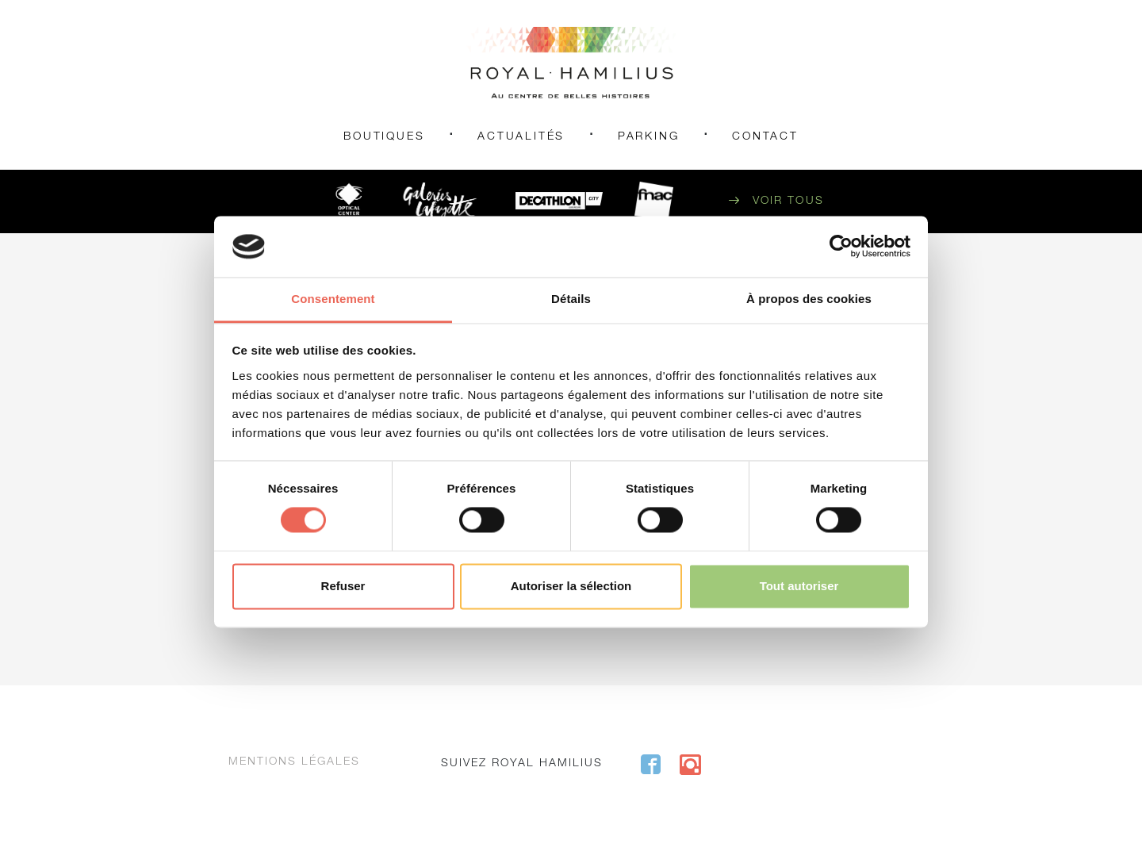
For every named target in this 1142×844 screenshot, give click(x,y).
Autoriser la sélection (571, 586)
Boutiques (383, 137)
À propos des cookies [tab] (809, 298)
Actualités (521, 137)
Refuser (343, 586)
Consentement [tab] (332, 298)
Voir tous (788, 201)
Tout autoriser (799, 586)
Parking (649, 137)
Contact (765, 137)
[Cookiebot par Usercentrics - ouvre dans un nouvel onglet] (841, 247)
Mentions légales (294, 762)
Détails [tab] (571, 298)
